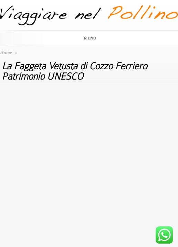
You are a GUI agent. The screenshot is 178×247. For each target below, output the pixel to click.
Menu (88, 38)
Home (6, 52)
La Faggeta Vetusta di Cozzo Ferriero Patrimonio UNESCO (74, 71)
